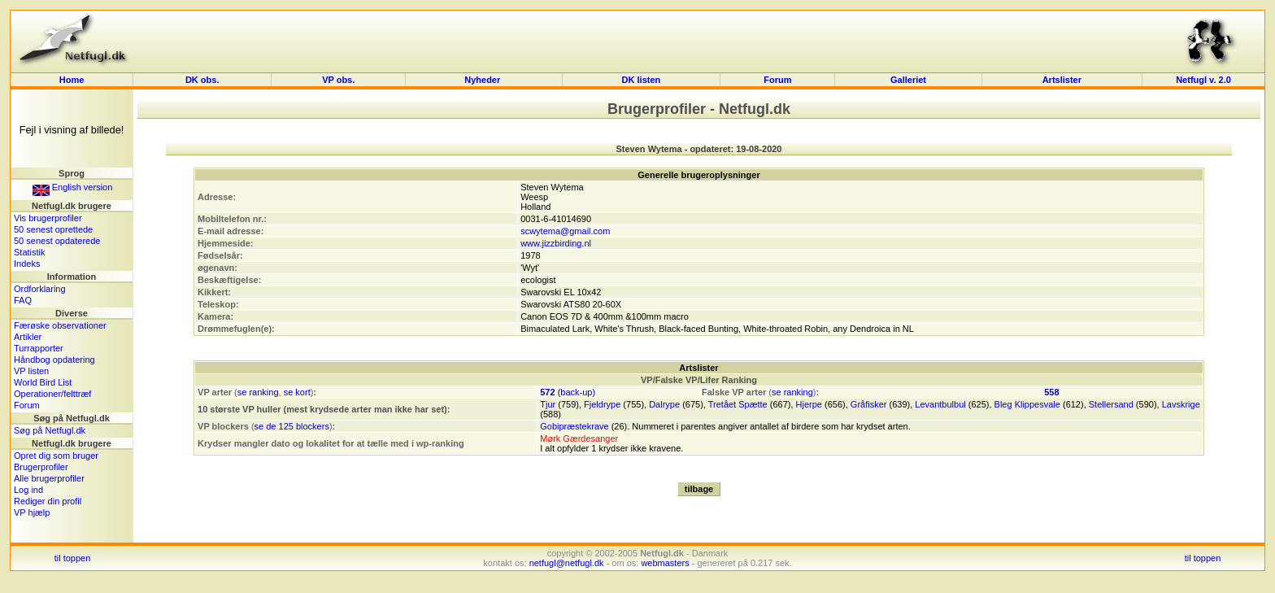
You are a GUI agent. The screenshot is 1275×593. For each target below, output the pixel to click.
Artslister (1061, 80)
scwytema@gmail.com (565, 231)
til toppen (72, 558)
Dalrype (664, 404)
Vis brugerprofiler (48, 218)
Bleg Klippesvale (1027, 404)
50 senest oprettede (53, 229)
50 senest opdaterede (57, 241)
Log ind (28, 490)
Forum (777, 80)
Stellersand (1111, 404)
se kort (297, 392)
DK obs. (202, 80)
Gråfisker (869, 404)
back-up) (577, 392)
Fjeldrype (602, 404)
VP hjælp (32, 512)
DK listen (641, 80)
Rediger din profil (47, 501)
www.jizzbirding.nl (555, 243)
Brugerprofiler (41, 467)
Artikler (27, 337)
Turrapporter (38, 348)
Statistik (30, 252)
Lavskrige (1181, 404)
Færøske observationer (60, 325)
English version (73, 187)
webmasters (665, 563)
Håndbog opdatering (54, 359)
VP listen (31, 371)
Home (72, 80)
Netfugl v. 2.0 (1203, 80)
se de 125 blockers (292, 426)
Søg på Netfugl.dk (49, 430)
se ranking (258, 392)
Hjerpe (809, 404)
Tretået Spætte (738, 404)
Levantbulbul (940, 404)
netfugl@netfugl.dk (566, 563)
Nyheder (483, 80)
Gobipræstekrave (574, 426)
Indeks (27, 263)
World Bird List (43, 382)
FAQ (23, 300)
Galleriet (908, 80)
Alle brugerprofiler (49, 478)
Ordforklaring (40, 289)
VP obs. (338, 80)
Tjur (547, 404)
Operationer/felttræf (52, 394)
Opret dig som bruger (56, 455)
